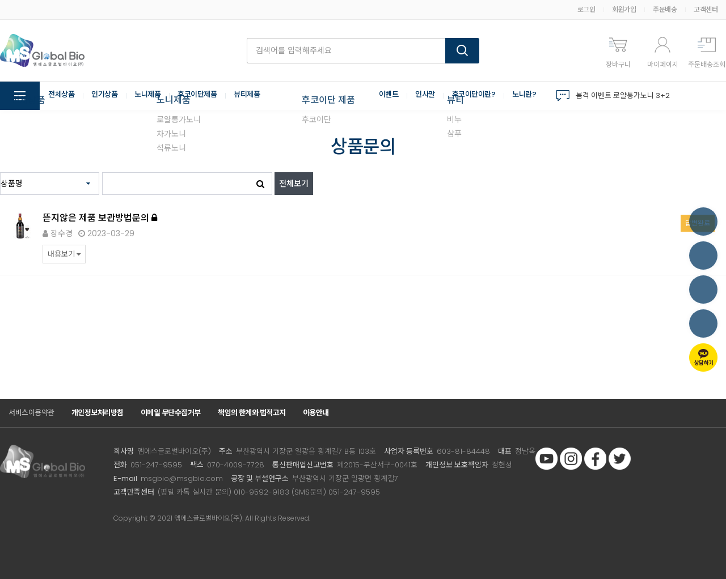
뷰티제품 (258, 95)
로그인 (586, 9)
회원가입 (624, 9)
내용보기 (64, 254)
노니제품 (153, 95)
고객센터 (705, 9)
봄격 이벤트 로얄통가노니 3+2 (623, 95)
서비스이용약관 (31, 412)
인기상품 (108, 95)
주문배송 (665, 9)
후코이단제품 (205, 95)
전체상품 (62, 95)
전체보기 (294, 183)
